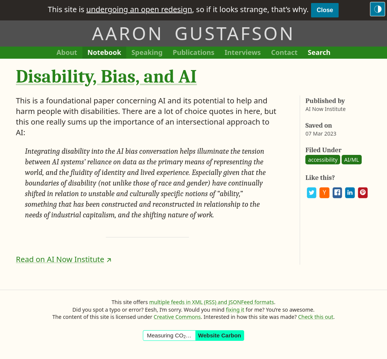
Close (325, 10)
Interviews (245, 53)
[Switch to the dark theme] (377, 9)
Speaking (150, 53)
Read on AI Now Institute (60, 259)
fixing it (235, 309)
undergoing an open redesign (139, 9)
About (69, 53)
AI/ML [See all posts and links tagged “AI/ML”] (351, 159)
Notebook (104, 53)
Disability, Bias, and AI (106, 76)
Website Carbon (219, 335)
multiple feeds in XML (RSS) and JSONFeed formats (211, 302)
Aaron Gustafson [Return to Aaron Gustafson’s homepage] (193, 33)
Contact (287, 53)
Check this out (315, 316)
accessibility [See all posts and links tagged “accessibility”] (322, 159)
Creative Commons (177, 316)
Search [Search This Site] (319, 52)
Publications (193, 53)
